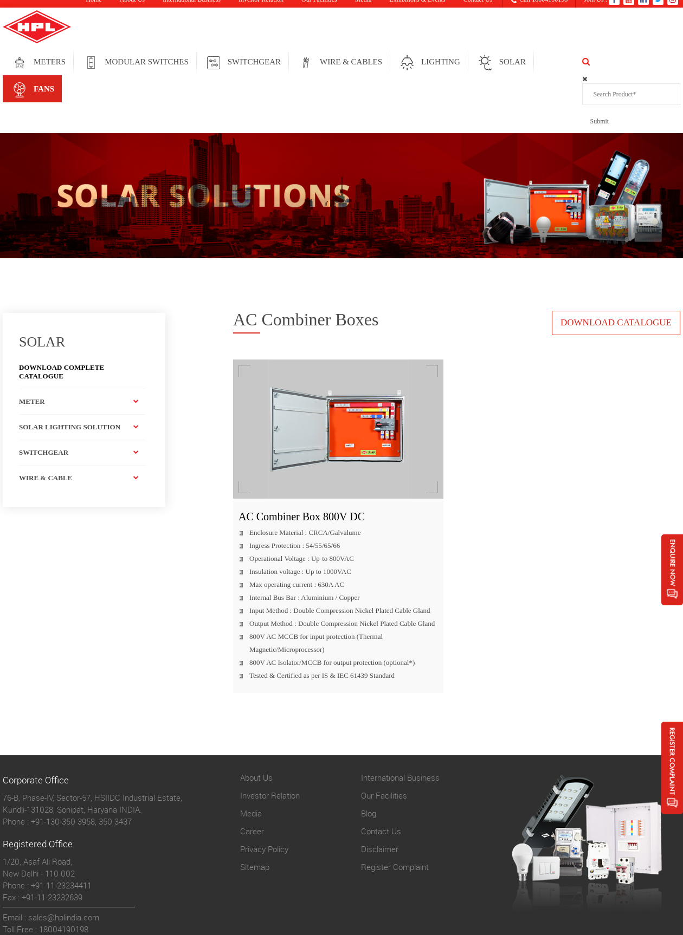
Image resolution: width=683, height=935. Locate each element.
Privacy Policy (264, 793)
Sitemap (254, 811)
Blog (368, 758)
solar (568, 62)
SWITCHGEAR (310, 62)
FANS (631, 62)
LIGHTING (496, 62)
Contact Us (381, 775)
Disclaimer (379, 793)
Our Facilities (384, 740)
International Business (400, 722)
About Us (256, 722)
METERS (105, 62)
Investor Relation (270, 740)
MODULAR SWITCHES (202, 62)
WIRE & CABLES (406, 62)
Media (251, 758)
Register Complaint (395, 811)
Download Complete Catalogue (61, 316)
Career (252, 775)
